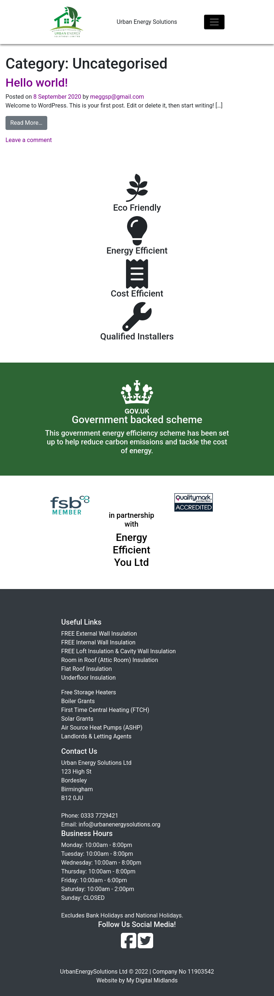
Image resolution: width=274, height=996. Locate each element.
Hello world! (36, 83)
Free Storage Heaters (88, 692)
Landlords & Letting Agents (96, 736)
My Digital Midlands (152, 980)
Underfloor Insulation (88, 677)
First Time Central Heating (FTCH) (105, 709)
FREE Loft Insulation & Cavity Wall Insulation (118, 651)
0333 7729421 (99, 815)
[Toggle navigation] (214, 22)
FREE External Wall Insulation (99, 633)
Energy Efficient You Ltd (132, 549)
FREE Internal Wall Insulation (98, 642)
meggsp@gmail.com (116, 96)
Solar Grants (77, 718)
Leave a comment (28, 140)
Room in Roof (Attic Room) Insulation (109, 660)
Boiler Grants (78, 701)
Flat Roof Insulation (86, 668)
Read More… (26, 122)
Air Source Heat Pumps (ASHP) (101, 727)
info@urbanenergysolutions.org (119, 824)
